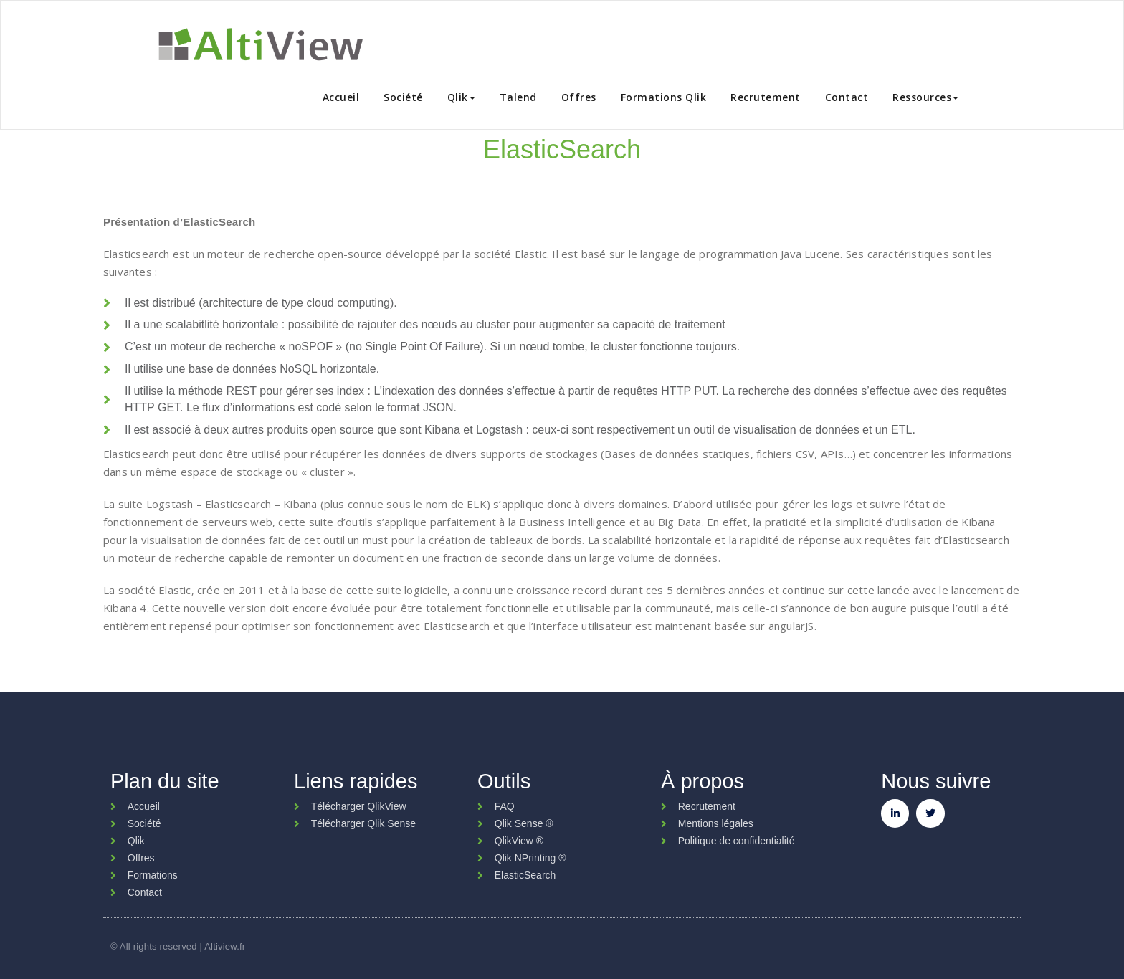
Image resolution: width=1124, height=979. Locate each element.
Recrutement (765, 97)
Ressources (925, 97)
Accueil (341, 97)
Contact (847, 97)
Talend (518, 97)
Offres (578, 97)
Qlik (461, 97)
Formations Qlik (664, 97)
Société (403, 97)
